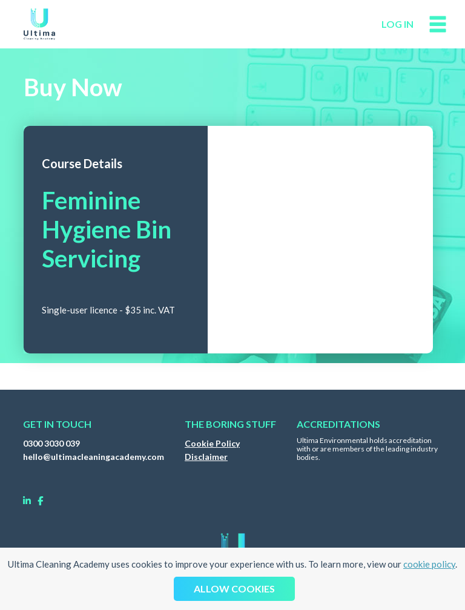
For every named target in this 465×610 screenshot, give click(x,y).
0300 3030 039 (51, 443)
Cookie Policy (212, 443)
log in (397, 24)
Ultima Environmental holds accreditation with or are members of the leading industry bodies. (367, 449)
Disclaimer (206, 456)
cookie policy (429, 564)
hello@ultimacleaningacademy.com (93, 456)
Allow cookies (234, 588)
